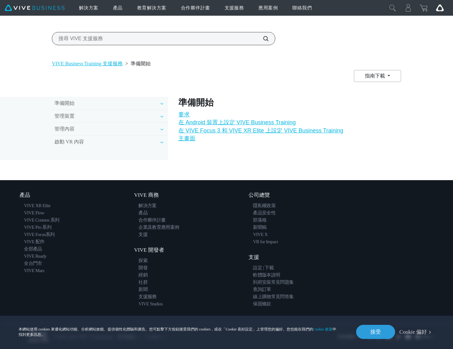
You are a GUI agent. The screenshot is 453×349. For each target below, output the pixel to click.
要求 (184, 114)
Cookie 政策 (323, 329)
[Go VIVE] (440, 8)
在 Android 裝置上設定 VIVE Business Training (237, 122)
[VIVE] (34, 8)
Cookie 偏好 (413, 332)
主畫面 (186, 138)
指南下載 (375, 75)
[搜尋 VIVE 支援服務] (262, 38)
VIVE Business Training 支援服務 (87, 63)
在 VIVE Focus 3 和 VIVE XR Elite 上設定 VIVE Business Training (260, 130)
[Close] (392, 8)
